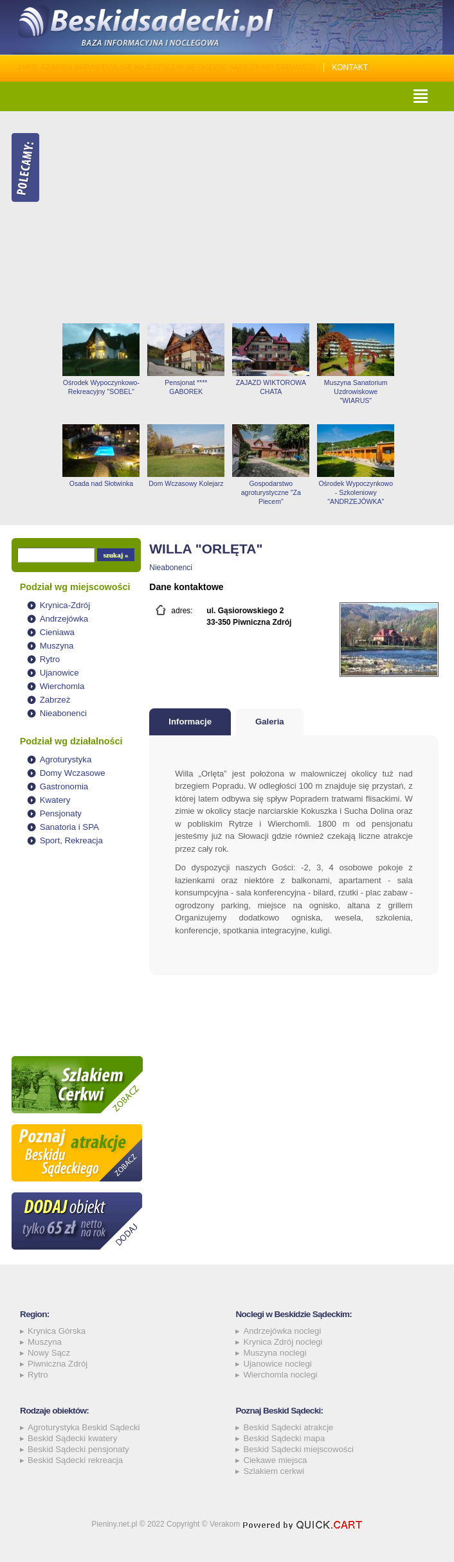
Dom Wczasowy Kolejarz (186, 483)
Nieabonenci (63, 713)
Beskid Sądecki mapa (284, 1438)
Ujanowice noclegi (277, 1364)
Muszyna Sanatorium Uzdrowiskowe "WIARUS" (356, 391)
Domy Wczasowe (72, 773)
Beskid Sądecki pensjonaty (78, 1449)
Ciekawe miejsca (275, 1460)
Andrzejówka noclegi (282, 1331)
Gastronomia (64, 786)
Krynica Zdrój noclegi (282, 1342)
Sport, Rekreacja (71, 840)
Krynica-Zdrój (65, 605)
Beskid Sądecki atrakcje (288, 1427)
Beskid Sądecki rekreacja (75, 1460)
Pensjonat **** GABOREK (186, 387)
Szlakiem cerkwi (273, 1471)
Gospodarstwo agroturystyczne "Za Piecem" (271, 492)
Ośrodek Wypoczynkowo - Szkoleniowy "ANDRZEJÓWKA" (355, 492)
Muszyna (57, 646)
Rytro (50, 659)
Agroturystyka (66, 759)
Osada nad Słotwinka (101, 483)
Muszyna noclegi (274, 1353)
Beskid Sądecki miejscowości (298, 1449)
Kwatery (55, 800)
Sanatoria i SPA (69, 827)
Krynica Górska (57, 1331)
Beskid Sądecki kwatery (72, 1438)
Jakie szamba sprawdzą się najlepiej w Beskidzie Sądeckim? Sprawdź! (166, 67)
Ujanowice (59, 673)
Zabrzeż (55, 700)
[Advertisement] (250, 217)
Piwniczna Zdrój (57, 1364)
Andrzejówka (64, 619)
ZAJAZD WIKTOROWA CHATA (271, 387)
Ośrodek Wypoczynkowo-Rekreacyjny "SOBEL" (101, 387)
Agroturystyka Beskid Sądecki (84, 1427)
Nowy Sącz (49, 1353)
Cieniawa (57, 632)
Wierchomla (62, 686)
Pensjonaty (61, 813)
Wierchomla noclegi (280, 1374)
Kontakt (350, 67)
